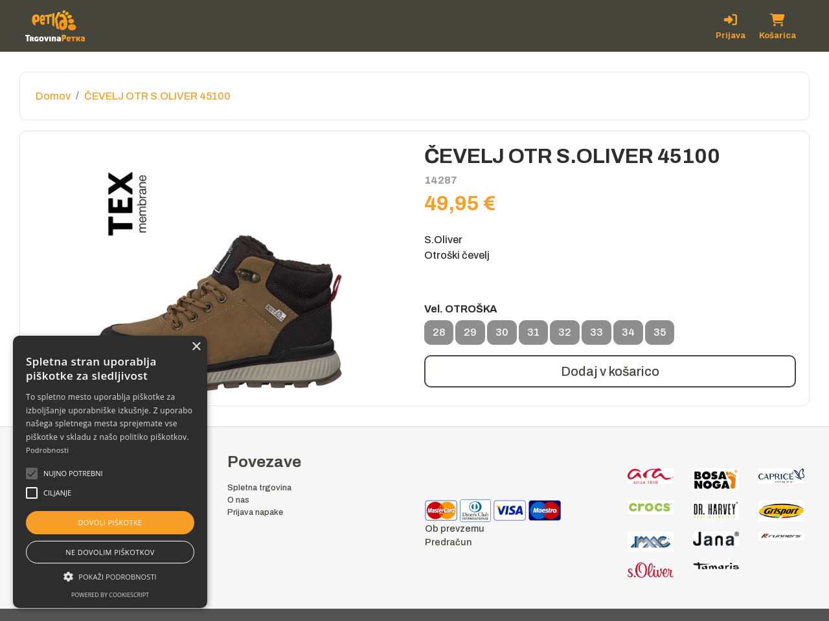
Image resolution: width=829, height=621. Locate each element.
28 (439, 336)
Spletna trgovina (259, 487)
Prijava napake (255, 512)
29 (470, 336)
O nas (238, 500)
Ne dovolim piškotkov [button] (109, 552)
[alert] (110, 472)
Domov (53, 96)
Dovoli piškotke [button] (110, 522)
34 (628, 336)
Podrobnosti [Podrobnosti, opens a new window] (47, 450)
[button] (73, 473)
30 (501, 336)
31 (533, 336)
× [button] (196, 347)
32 (564, 336)
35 (659, 336)
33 (596, 336)
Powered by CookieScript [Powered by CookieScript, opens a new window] (110, 595)
